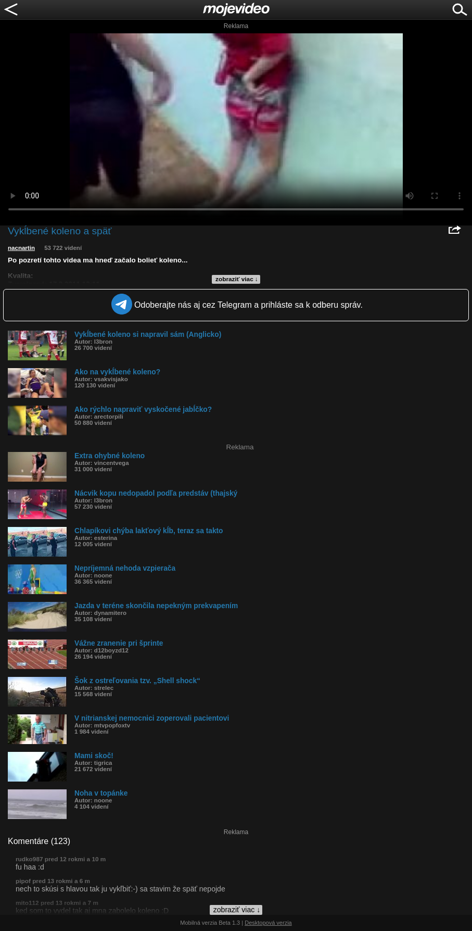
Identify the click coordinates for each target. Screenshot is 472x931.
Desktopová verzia (268, 923)
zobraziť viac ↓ (236, 279)
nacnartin (21, 248)
